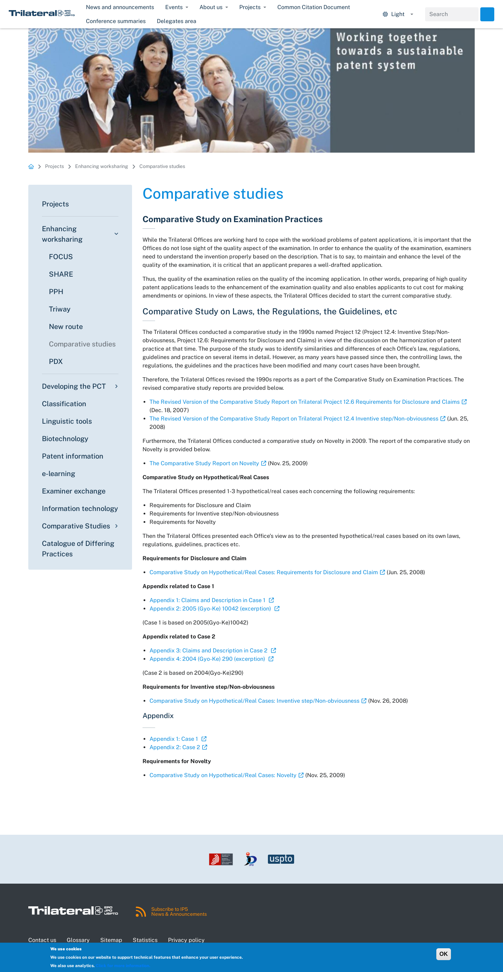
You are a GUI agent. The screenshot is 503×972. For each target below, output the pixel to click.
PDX (56, 361)
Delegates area (176, 21)
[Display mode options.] (398, 14)
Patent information (72, 456)
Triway (60, 309)
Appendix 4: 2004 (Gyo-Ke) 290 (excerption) (208, 659)
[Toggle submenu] (115, 233)
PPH (56, 291)
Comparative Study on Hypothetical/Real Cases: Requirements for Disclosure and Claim (264, 572)
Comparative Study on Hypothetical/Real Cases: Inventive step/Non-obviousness (254, 700)
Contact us (42, 940)
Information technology (80, 508)
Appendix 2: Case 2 (175, 747)
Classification (64, 404)
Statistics (145, 940)
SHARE (61, 274)
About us (211, 7)
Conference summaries (116, 21)
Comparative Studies (76, 526)
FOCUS (61, 257)
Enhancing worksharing (101, 166)
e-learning (58, 473)
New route (66, 326)
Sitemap (111, 940)
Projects (250, 7)
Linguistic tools (67, 421)
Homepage (31, 166)
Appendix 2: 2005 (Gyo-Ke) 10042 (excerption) (211, 608)
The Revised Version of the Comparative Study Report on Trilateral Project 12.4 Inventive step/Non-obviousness (294, 418)
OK (443, 954)
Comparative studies (162, 166)
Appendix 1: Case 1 (174, 739)
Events (174, 7)
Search (487, 14)
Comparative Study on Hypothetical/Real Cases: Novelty (223, 775)
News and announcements (120, 7)
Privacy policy (186, 940)
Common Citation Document (313, 7)
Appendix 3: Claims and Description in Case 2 (209, 650)
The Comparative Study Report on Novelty (204, 463)
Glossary (78, 940)
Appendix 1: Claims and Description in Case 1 (208, 600)
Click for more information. (123, 965)
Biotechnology (65, 438)
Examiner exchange (73, 491)
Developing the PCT (74, 386)
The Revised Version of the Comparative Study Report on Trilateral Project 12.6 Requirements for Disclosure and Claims (305, 402)
